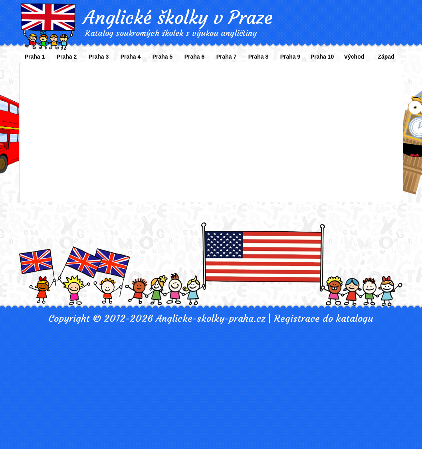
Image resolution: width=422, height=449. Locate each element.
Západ (386, 56)
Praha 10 (322, 56)
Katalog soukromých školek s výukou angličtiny (171, 33)
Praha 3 (99, 56)
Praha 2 (67, 56)
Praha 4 (131, 56)
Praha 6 (194, 56)
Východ (354, 56)
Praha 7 (226, 56)
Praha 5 (163, 56)
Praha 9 (290, 56)
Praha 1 (35, 56)
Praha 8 (258, 56)
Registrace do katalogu (323, 319)
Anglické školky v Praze (178, 17)
